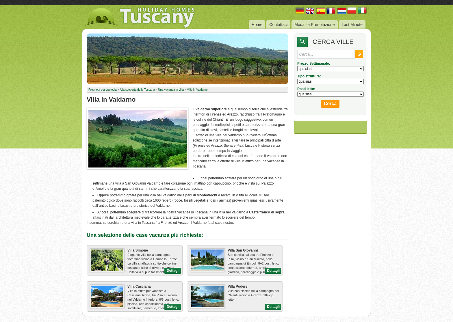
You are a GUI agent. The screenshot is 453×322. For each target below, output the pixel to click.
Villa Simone (137, 250)
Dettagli (173, 271)
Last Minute (352, 24)
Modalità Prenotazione (314, 24)
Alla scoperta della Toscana (137, 89)
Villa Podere (237, 286)
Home (257, 24)
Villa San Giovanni (243, 250)
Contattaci (278, 24)
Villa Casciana (139, 286)
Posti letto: (306, 89)
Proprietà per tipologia (102, 89)
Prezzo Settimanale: (313, 64)
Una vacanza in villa (171, 89)
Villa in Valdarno (197, 89)
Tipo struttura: (309, 76)
